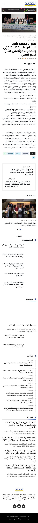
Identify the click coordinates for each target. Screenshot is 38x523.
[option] (19, 212)
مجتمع (25, 36)
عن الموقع (26, 519)
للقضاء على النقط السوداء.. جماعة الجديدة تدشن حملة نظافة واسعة (19, 183)
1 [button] (20, 229)
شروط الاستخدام (18, 519)
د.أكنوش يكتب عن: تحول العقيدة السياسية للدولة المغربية (19, 171)
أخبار (30, 36)
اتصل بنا (10, 519)
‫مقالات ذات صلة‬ (31, 196)
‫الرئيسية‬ (34, 36)
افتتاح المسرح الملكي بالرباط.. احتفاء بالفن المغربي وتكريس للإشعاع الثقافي (20, 224)
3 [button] (17, 229)
